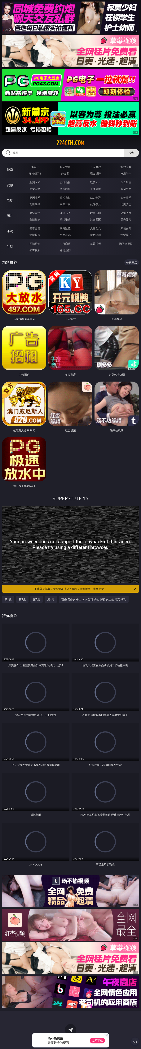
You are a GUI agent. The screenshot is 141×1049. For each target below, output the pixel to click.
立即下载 (97, 1040)
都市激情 (34, 228)
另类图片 (126, 219)
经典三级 (65, 204)
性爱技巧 (126, 235)
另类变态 (126, 204)
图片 (10, 216)
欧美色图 (95, 213)
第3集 (36, 599)
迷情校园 (34, 235)
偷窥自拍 (34, 213)
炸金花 (65, 173)
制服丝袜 (34, 204)
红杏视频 (34, 250)
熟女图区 (95, 219)
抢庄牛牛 (126, 173)
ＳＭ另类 (126, 189)
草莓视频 (95, 243)
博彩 (10, 170)
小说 (10, 231)
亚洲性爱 (34, 197)
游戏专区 (126, 167)
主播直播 (95, 189)
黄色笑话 (95, 235)
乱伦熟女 (95, 204)
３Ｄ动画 (126, 182)
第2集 (22, 599)
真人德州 (65, 167)
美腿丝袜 (34, 219)
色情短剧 (65, 250)
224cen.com (70, 143)
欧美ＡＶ (95, 182)
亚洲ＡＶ (34, 182)
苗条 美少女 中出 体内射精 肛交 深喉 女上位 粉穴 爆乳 (93, 599)
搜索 (131, 153)
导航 (10, 246)
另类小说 (65, 235)
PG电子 (34, 167)
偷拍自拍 (65, 197)
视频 (10, 185)
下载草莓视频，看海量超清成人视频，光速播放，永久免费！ (85, 589)
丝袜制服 (65, 189)
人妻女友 (95, 228)
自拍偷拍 (65, 182)
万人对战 (95, 167)
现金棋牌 (95, 173)
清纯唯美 (65, 219)
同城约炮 (34, 243)
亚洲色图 (65, 213)
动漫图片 (126, 213)
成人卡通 (95, 197)
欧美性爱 (126, 197)
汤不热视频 (126, 243)
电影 (10, 200)
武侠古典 (126, 228)
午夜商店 (65, 243)
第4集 (50, 599)
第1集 (8, 599)
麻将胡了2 (35, 173)
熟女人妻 (34, 189)
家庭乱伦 (65, 228)
